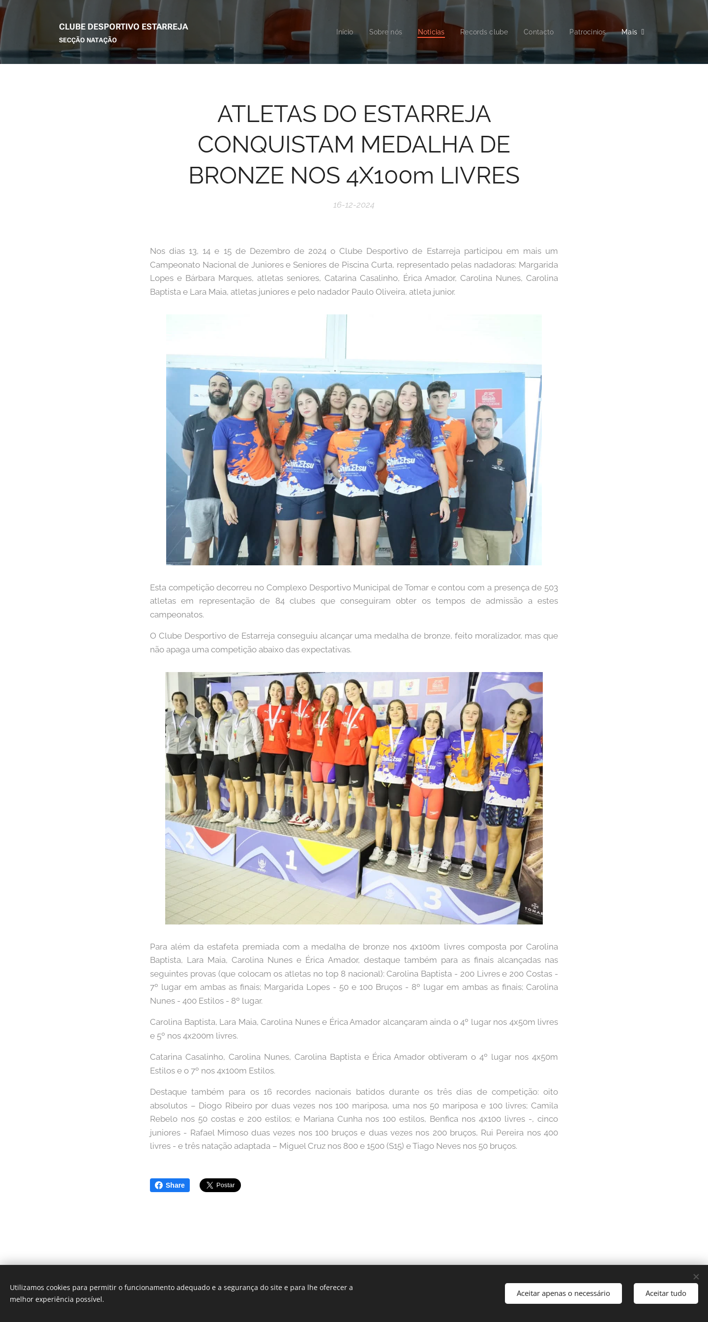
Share (170, 1185)
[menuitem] (333, 32)
